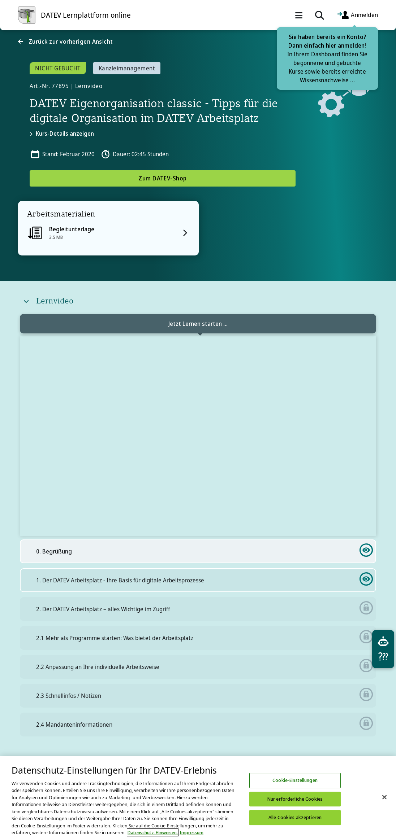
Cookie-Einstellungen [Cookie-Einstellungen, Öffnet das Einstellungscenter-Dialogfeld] (295, 780)
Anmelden (357, 15)
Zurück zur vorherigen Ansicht (70, 41)
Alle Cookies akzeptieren (295, 817)
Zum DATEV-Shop (162, 178)
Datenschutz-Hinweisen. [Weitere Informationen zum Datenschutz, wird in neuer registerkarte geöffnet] (153, 832)
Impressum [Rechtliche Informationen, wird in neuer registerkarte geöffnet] (191, 832)
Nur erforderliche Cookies (295, 799)
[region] (198, 798)
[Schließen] (384, 797)
